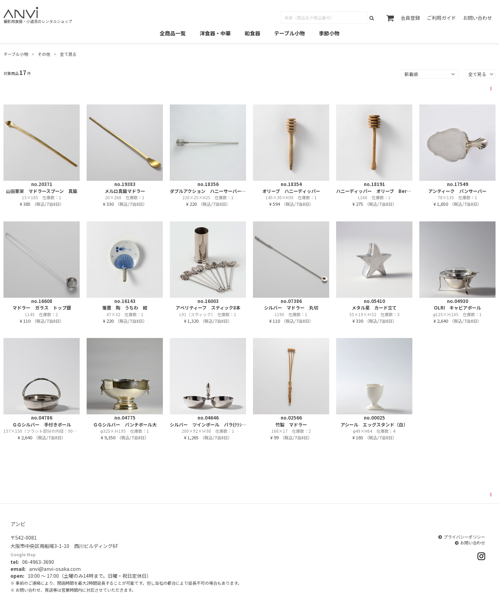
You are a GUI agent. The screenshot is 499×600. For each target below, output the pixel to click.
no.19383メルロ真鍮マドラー (125, 187)
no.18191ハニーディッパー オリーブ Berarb (374, 187)
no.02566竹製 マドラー (291, 421)
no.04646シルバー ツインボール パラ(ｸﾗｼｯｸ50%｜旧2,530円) (208, 421)
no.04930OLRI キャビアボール (457, 304)
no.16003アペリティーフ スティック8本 (208, 304)
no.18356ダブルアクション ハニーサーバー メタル (208, 187)
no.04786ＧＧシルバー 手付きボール (41, 421)
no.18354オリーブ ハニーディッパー (291, 187)
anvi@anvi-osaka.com (55, 568)
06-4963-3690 (38, 561)
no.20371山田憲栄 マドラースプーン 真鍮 (41, 187)
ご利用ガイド (441, 17)
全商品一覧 (173, 33)
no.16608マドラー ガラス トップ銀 (41, 304)
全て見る (68, 54)
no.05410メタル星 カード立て (374, 304)
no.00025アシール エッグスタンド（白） (374, 421)
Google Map (23, 554)
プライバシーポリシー (464, 537)
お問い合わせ (477, 17)
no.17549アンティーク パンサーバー (457, 187)
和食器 (252, 33)
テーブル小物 (289, 33)
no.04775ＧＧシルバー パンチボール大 (125, 421)
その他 (44, 54)
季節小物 (329, 33)
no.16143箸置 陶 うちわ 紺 (124, 304)
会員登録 (410, 17)
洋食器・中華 (215, 33)
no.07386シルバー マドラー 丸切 (291, 304)
